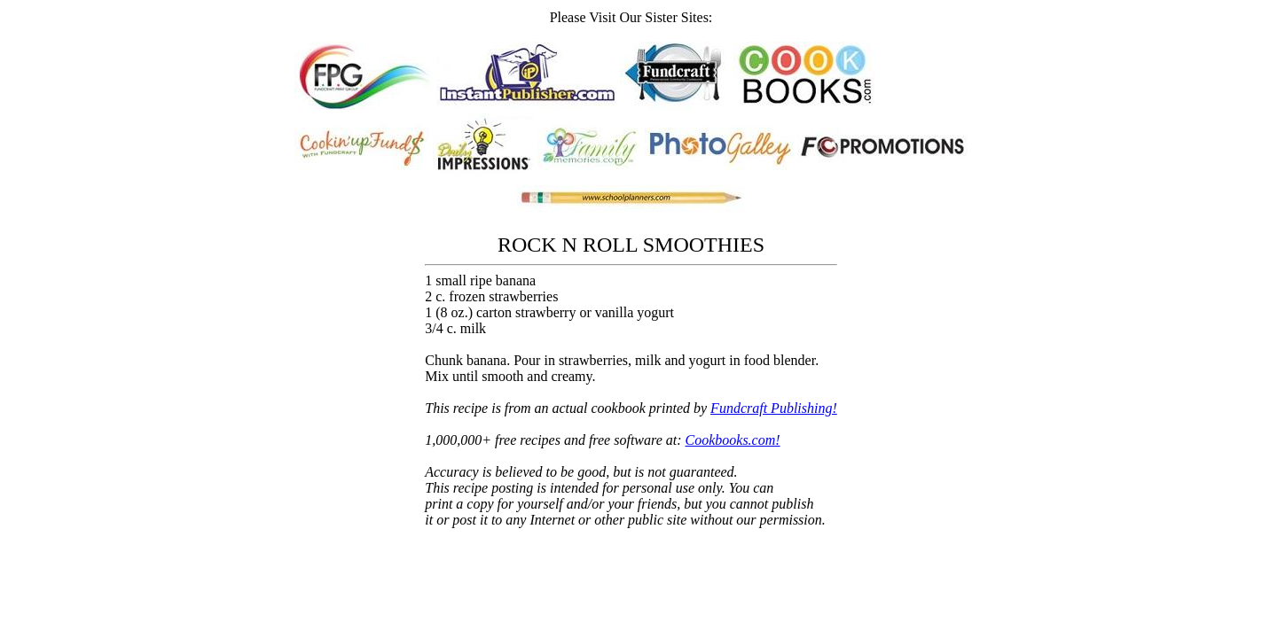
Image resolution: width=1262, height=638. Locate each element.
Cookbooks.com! (733, 439)
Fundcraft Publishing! (773, 408)
